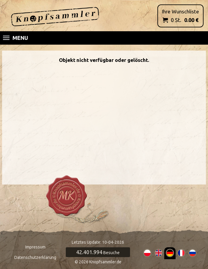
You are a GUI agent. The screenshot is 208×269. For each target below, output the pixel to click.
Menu (15, 38)
